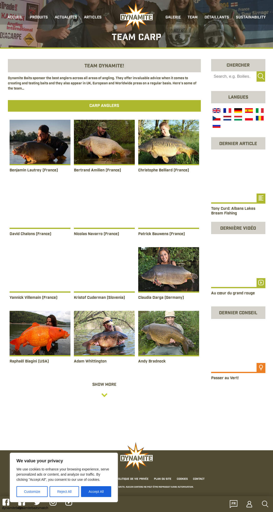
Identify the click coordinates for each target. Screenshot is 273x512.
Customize (32, 492)
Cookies (182, 479)
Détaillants (217, 17)
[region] (64, 477)
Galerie (173, 17)
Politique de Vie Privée (132, 479)
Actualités (66, 17)
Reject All (64, 492)
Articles (93, 17)
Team (193, 17)
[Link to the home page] (136, 16)
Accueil (15, 17)
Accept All (96, 492)
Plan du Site (162, 479)
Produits (39, 17)
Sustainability (251, 17)
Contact (199, 479)
